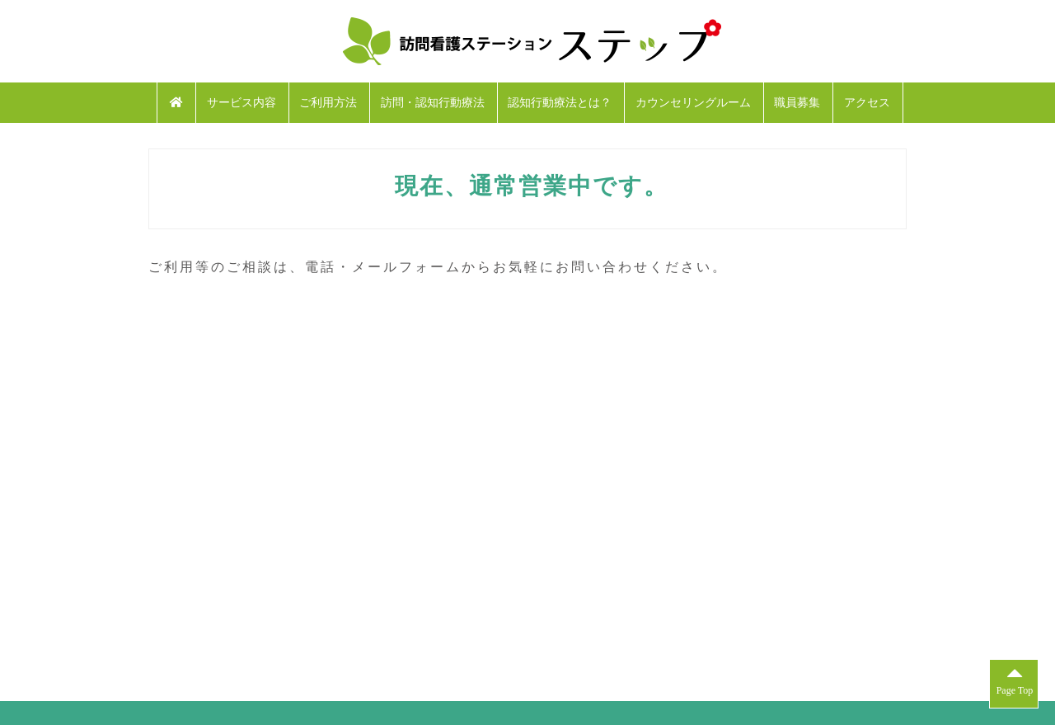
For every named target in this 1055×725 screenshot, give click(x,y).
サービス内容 (241, 103)
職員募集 (797, 103)
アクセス (867, 103)
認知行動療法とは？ (560, 103)
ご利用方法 (328, 103)
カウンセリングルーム (693, 103)
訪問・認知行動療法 (433, 103)
